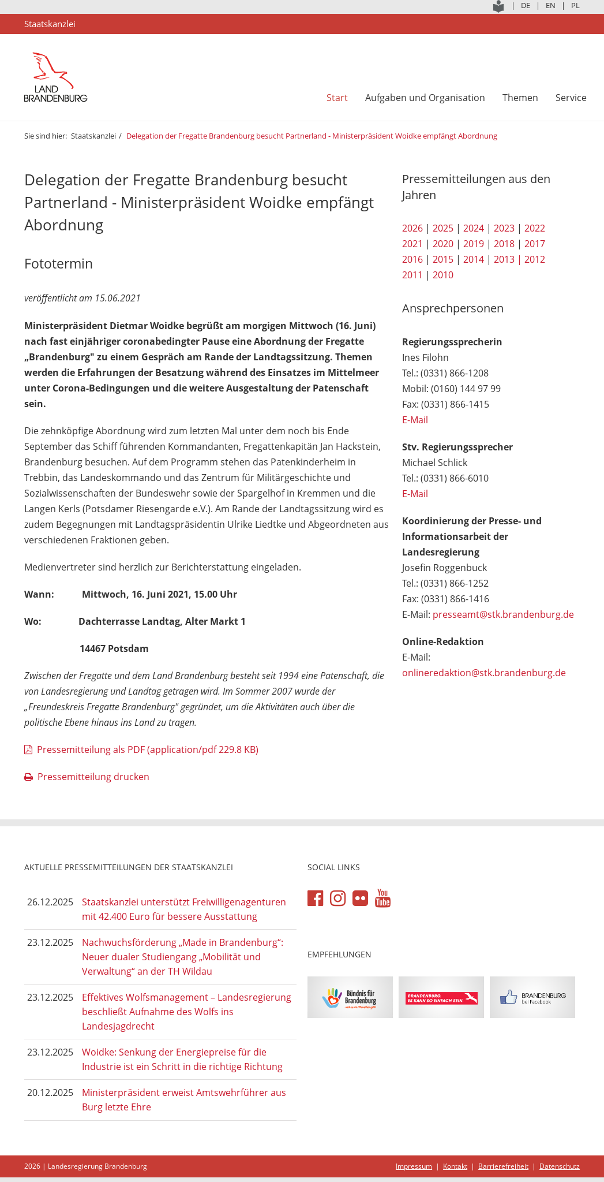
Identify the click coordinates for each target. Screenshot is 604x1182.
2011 (412, 275)
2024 (473, 228)
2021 (412, 243)
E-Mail (415, 419)
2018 (504, 243)
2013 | (508, 259)
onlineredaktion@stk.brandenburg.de (484, 672)
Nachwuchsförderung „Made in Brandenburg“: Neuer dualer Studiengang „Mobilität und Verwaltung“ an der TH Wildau (182, 956)
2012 (534, 259)
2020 (443, 243)
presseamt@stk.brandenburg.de (503, 614)
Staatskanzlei (93, 135)
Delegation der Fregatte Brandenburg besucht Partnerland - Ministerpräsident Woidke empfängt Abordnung (312, 135)
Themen (520, 97)
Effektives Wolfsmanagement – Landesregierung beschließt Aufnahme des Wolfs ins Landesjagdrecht (186, 1011)
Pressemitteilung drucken (93, 776)
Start (337, 97)
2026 (412, 228)
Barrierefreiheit (503, 1166)
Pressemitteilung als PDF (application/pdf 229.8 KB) (147, 749)
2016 (412, 259)
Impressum (414, 1166)
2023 (504, 228)
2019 (473, 243)
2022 (534, 228)
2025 (443, 228)
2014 (473, 259)
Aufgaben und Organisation (425, 97)
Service (571, 97)
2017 (534, 243)
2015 (443, 259)
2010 (443, 275)
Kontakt (455, 1166)
